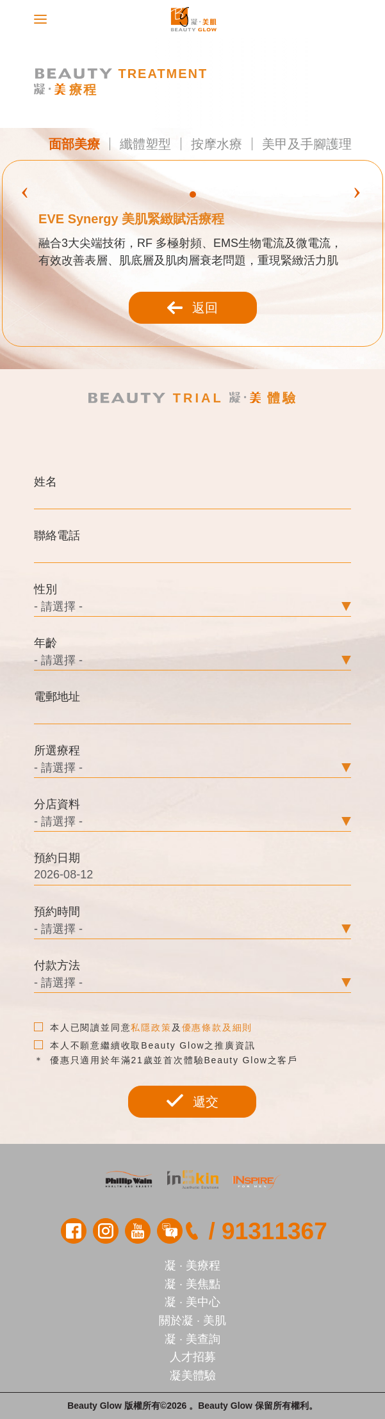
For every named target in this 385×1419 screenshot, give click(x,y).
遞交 (192, 1101)
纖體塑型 (145, 144)
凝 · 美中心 (192, 1302)
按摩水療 (216, 144)
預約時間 (57, 911)
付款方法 (57, 965)
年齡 (45, 643)
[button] (193, 194)
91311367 (274, 1231)
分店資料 (57, 804)
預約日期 (57, 858)
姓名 (45, 481)
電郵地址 (57, 696)
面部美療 (74, 144)
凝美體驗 (193, 1375)
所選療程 (57, 750)
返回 (192, 308)
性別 (45, 589)
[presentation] (24, 190)
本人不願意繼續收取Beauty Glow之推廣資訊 (144, 1045)
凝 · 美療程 (192, 1265)
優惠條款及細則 (217, 1027)
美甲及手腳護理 (307, 144)
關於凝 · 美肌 (192, 1320)
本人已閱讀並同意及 (143, 1027)
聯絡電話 (57, 535)
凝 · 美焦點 (192, 1284)
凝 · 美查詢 (192, 1339)
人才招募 (193, 1357)
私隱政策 (151, 1027)
